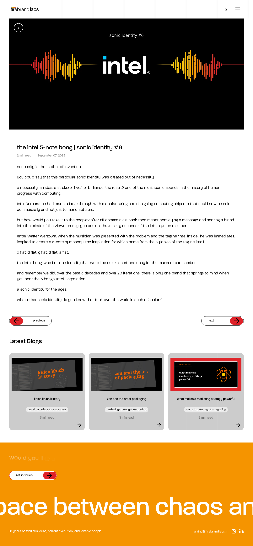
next (225, 321)
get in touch (36, 475)
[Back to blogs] (18, 27)
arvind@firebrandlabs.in (210, 531)
